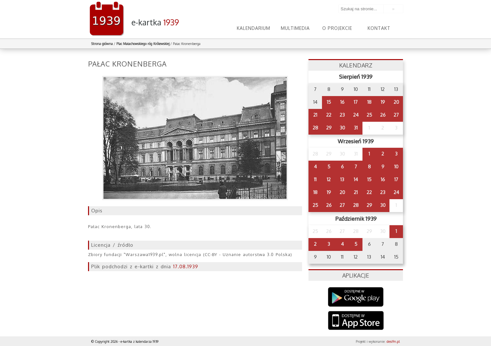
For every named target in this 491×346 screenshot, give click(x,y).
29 (329, 128)
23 (342, 115)
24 (356, 115)
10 (396, 167)
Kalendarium (253, 28)
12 (329, 179)
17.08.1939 (185, 266)
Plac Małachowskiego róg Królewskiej (142, 44)
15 (329, 102)
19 (383, 102)
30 (342, 128)
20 (396, 102)
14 (356, 179)
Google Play (356, 297)
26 (383, 115)
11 (315, 179)
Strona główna (102, 44)
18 (369, 102)
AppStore (356, 321)
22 (328, 115)
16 (342, 102)
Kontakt (379, 28)
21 (315, 115)
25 (369, 115)
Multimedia (295, 28)
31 (356, 128)
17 (356, 102)
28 (315, 128)
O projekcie (337, 28)
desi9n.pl (393, 341)
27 (396, 115)
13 (342, 179)
